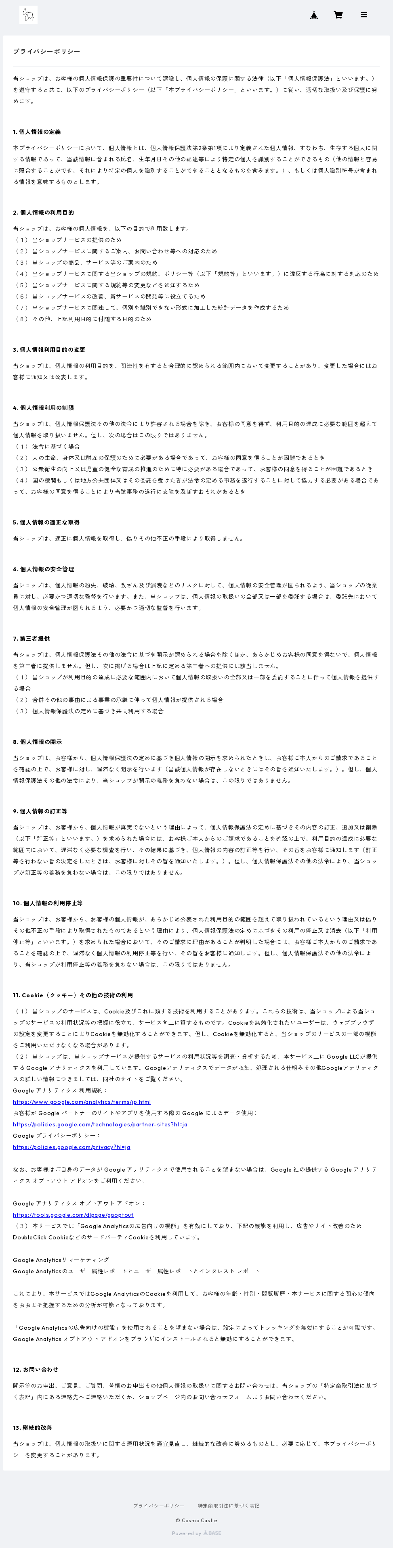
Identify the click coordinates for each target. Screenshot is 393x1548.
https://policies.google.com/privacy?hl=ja (71, 1147)
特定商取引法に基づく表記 (229, 1506)
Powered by (196, 1533)
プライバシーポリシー (159, 1506)
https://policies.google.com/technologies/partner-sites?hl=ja (100, 1124)
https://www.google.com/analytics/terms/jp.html (82, 1101)
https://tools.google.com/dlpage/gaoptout (73, 1214)
